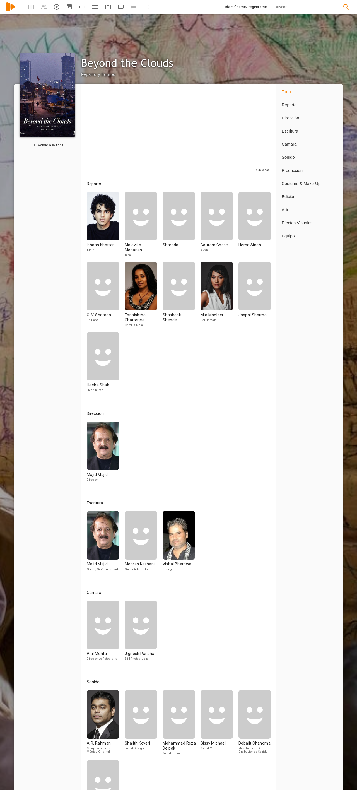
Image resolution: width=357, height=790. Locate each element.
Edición (288, 196)
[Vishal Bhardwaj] (179, 543)
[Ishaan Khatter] (106, 227)
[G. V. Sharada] (106, 297)
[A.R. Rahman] (106, 725)
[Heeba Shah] (103, 364)
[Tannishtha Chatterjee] (144, 297)
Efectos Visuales (297, 222)
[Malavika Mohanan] (144, 227)
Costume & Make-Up (301, 183)
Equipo (288, 235)
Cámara (289, 144)
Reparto (289, 104)
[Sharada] (182, 227)
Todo (286, 91)
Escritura (290, 131)
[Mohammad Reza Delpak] (182, 725)
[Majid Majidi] (103, 454)
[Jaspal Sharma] (254, 297)
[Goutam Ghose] (219, 227)
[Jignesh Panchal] (141, 633)
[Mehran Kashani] (144, 543)
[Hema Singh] (254, 227)
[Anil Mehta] (106, 633)
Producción (292, 170)
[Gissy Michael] (219, 725)
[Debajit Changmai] (254, 725)
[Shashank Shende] (182, 297)
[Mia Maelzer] (219, 297)
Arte (286, 209)
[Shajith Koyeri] (144, 725)
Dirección (290, 117)
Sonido (288, 157)
